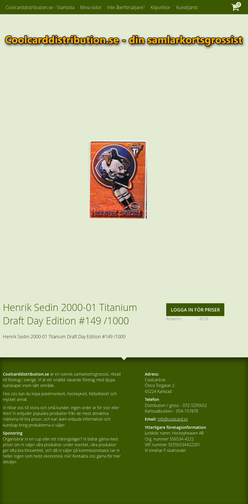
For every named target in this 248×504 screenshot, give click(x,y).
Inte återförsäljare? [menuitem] (126, 7)
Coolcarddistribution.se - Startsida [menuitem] (40, 7)
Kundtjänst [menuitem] (187, 7)
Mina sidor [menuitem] (90, 7)
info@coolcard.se (173, 419)
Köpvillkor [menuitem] (160, 7)
